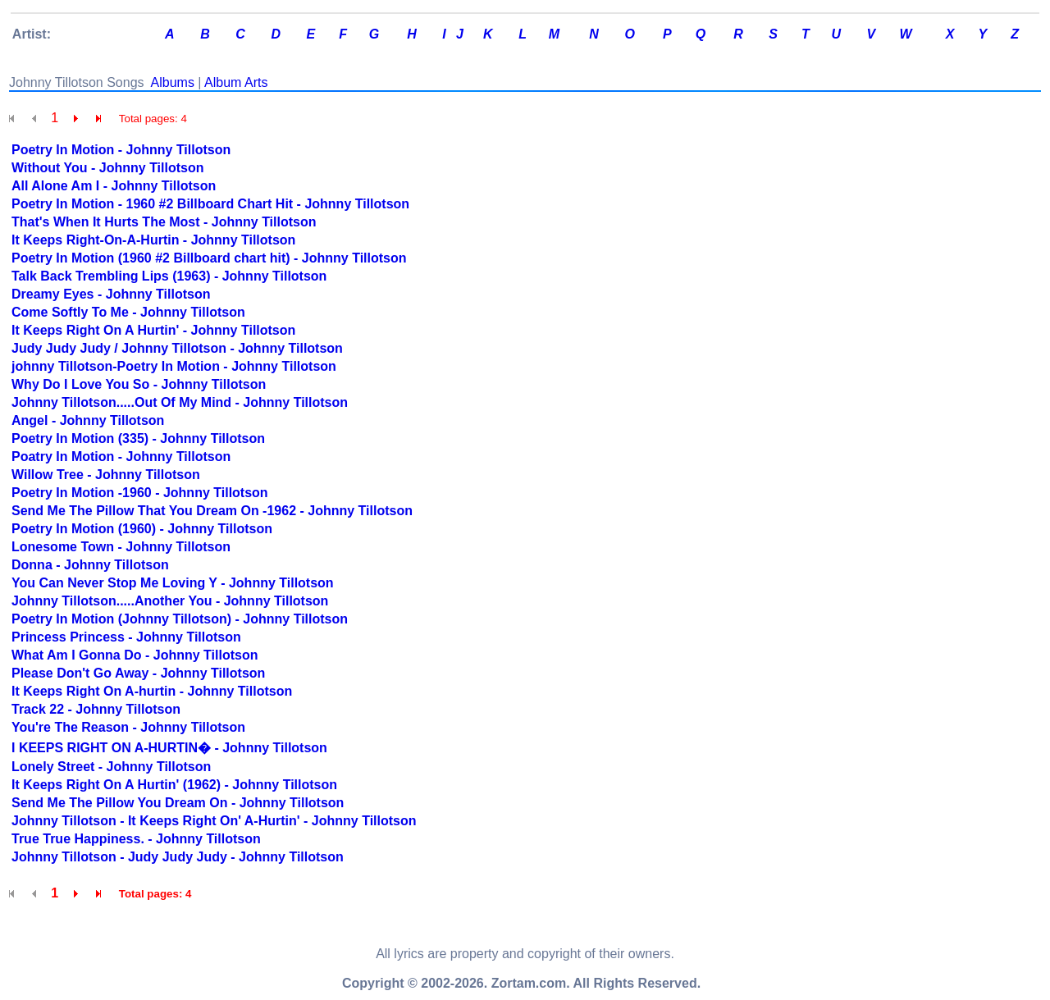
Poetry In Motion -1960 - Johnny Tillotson (139, 493)
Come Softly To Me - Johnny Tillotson (128, 312)
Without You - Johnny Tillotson (107, 168)
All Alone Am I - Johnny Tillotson (113, 186)
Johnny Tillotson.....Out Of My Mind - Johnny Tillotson (179, 402)
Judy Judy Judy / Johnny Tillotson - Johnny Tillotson (177, 348)
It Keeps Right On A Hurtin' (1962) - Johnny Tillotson (174, 785)
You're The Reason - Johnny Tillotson (128, 727)
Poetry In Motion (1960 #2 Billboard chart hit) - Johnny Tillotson (209, 258)
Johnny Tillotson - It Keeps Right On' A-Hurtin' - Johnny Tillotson (214, 821)
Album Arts (235, 82)
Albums (172, 82)
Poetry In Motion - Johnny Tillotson (121, 150)
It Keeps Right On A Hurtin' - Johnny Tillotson (153, 330)
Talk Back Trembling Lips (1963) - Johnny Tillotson (168, 276)
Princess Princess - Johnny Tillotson (126, 637)
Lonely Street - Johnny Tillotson (111, 767)
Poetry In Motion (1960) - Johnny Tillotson (141, 529)
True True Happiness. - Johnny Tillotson (136, 839)
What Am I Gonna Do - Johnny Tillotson (134, 655)
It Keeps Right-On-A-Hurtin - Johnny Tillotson (153, 240)
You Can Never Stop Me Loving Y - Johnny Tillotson (172, 583)
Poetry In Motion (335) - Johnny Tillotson (138, 438)
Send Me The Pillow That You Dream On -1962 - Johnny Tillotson (212, 511)
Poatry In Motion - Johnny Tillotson (121, 456)
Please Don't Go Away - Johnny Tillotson (138, 673)
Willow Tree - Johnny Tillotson (105, 475)
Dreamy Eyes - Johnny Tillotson (110, 294)
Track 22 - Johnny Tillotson (95, 709)
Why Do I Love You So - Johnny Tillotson (138, 384)
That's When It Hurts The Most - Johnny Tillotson (164, 222)
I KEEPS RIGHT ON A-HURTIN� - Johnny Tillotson (169, 748)
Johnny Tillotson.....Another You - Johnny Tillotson (169, 601)
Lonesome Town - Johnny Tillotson (121, 547)
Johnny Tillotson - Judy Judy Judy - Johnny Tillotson (177, 857)
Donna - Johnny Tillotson (90, 565)
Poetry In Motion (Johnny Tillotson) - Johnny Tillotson (179, 619)
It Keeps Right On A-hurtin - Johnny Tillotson (151, 691)
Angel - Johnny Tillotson (87, 420)
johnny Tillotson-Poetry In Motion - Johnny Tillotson (173, 366)
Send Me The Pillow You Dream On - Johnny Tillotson (177, 803)
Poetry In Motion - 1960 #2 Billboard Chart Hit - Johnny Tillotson (210, 204)
